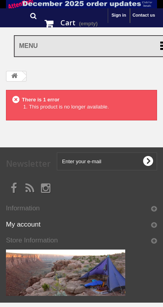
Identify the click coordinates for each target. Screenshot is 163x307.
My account (23, 224)
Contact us (143, 15)
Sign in (118, 15)
